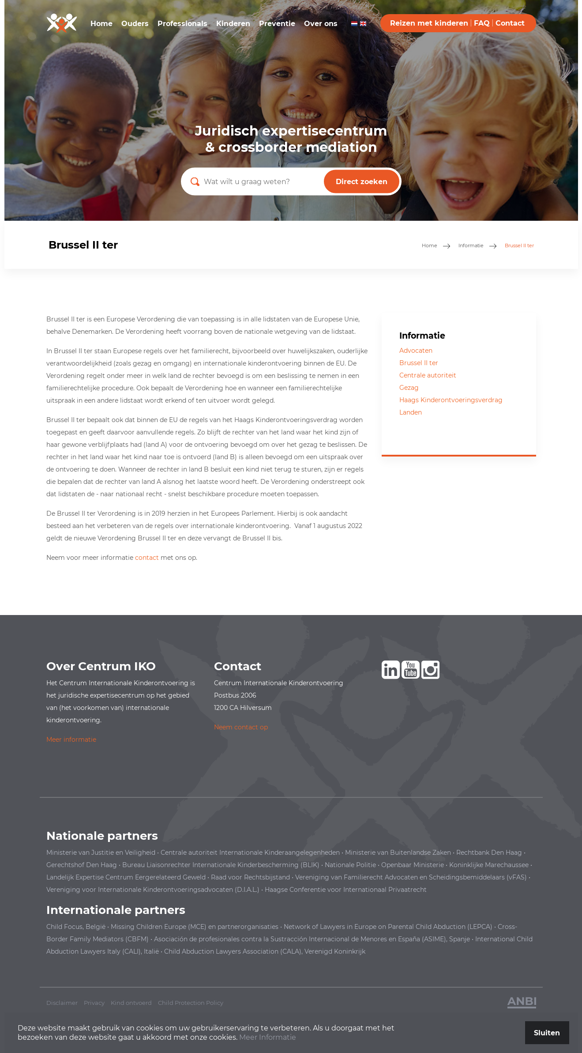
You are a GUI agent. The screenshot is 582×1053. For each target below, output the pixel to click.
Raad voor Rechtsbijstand (250, 877)
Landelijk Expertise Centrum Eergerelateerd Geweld (126, 877)
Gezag (409, 388)
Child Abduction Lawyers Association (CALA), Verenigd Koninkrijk (264, 951)
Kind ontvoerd (131, 1002)
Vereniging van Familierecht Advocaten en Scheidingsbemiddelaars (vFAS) (411, 877)
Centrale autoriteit (427, 375)
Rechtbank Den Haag (489, 853)
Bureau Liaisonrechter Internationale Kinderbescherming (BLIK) (220, 865)
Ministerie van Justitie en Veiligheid (100, 853)
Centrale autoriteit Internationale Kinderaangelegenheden (250, 853)
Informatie (471, 245)
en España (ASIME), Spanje (312, 939)
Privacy (94, 1002)
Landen (410, 412)
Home (101, 23)
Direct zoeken (361, 181)
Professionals (182, 23)
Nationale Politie (350, 865)
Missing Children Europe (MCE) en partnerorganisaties (194, 927)
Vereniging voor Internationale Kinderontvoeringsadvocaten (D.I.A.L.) (152, 890)
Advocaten (415, 351)
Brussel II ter (418, 363)
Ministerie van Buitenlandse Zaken (398, 853)
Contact (510, 23)
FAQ (482, 23)
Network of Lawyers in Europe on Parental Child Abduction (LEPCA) (388, 927)
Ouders (135, 23)
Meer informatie (71, 740)
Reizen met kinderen (429, 23)
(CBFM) (137, 939)
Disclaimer (62, 1002)
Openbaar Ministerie (412, 865)
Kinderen (233, 23)
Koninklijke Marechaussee (489, 865)
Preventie (277, 23)
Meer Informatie (267, 1037)
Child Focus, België (75, 927)
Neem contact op (241, 727)
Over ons (321, 23)
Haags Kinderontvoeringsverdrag (451, 400)
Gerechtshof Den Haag (81, 865)
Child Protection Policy (190, 1002)
